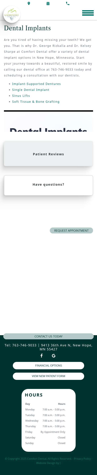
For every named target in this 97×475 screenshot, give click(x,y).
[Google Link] (54, 356)
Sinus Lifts (21, 96)
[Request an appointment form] (48, 3)
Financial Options (48, 365)
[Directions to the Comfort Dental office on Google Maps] (29, 3)
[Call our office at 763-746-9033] (67, 3)
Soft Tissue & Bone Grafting (36, 102)
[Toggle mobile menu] (88, 13)
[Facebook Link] (41, 356)
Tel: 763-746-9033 (21, 345)
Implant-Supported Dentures (36, 84)
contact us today (48, 336)
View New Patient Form (48, 376)
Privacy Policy (82, 458)
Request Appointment (71, 230)
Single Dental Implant (30, 90)
